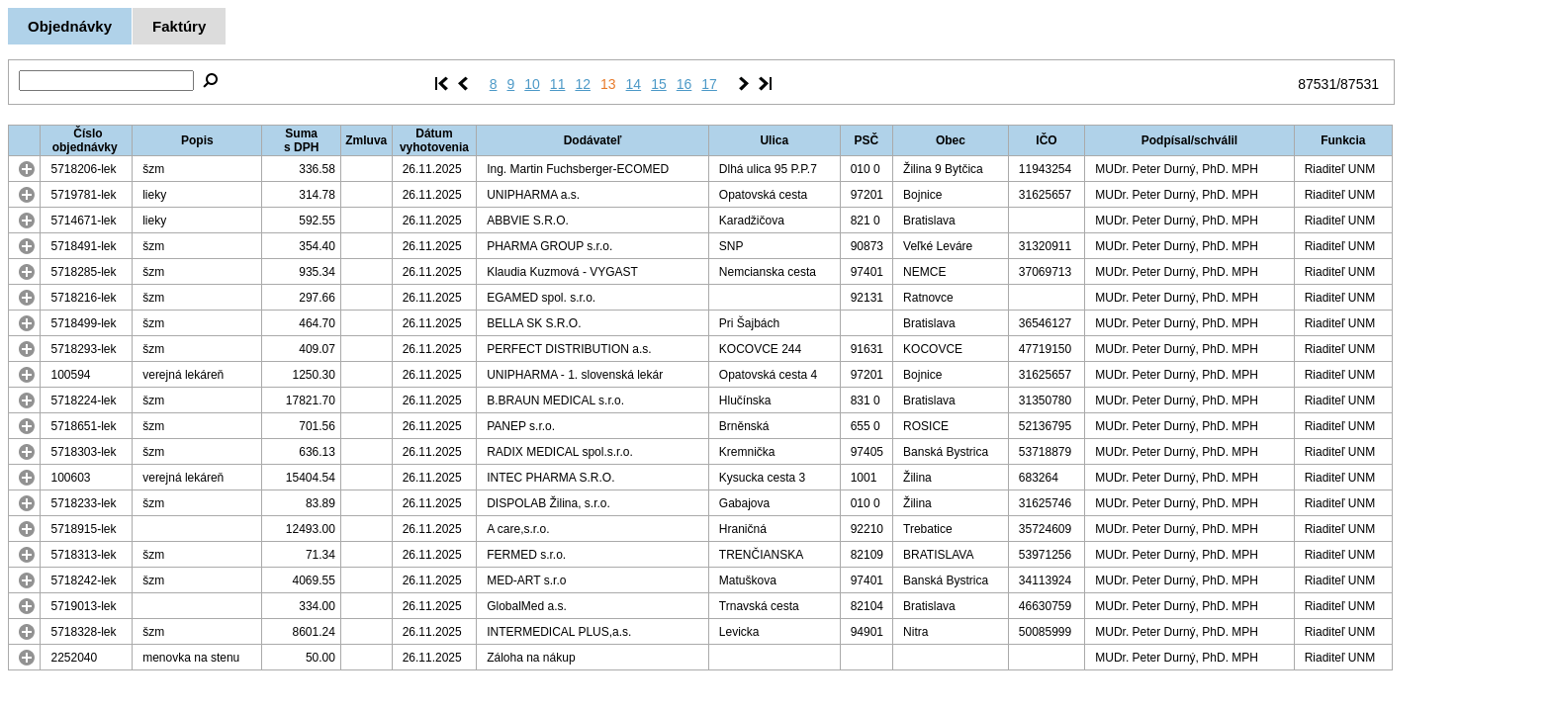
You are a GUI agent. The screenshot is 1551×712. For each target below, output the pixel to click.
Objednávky (70, 26)
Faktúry (179, 26)
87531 (1317, 84)
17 (709, 84)
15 (659, 84)
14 (634, 84)
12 (583, 84)
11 (558, 84)
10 (532, 84)
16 (684, 84)
